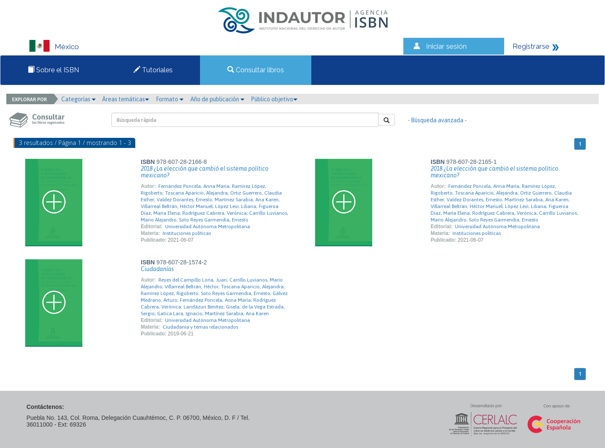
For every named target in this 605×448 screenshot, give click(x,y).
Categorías (78, 99)
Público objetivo (274, 99)
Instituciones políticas (187, 233)
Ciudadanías (157, 269)
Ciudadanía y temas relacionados (200, 327)
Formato (170, 99)
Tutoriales (153, 70)
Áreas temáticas (125, 99)
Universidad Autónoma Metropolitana (207, 226)
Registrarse (531, 46)
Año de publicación (217, 99)
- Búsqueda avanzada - (437, 120)
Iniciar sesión (446, 46)
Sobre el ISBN (53, 70)
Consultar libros (255, 70)
